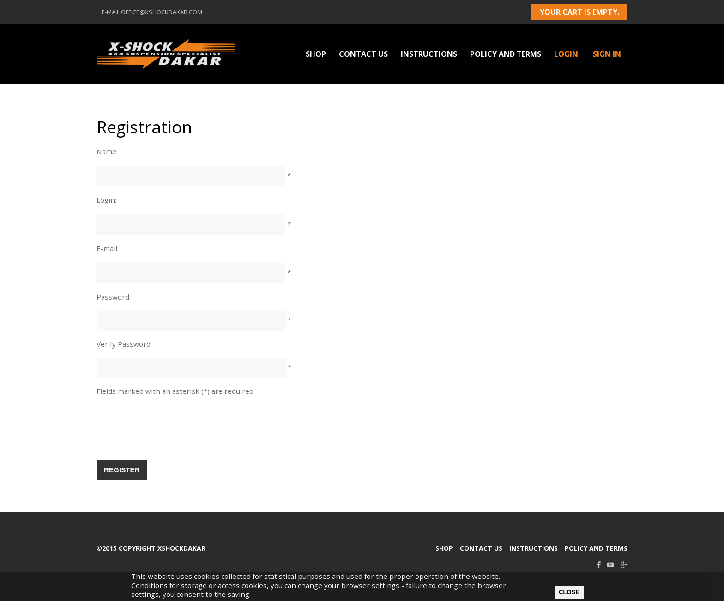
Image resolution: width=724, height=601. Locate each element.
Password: (114, 296)
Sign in (607, 54)
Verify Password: (124, 344)
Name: (107, 151)
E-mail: (108, 248)
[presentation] (167, 433)
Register (122, 470)
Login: (106, 199)
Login (566, 54)
